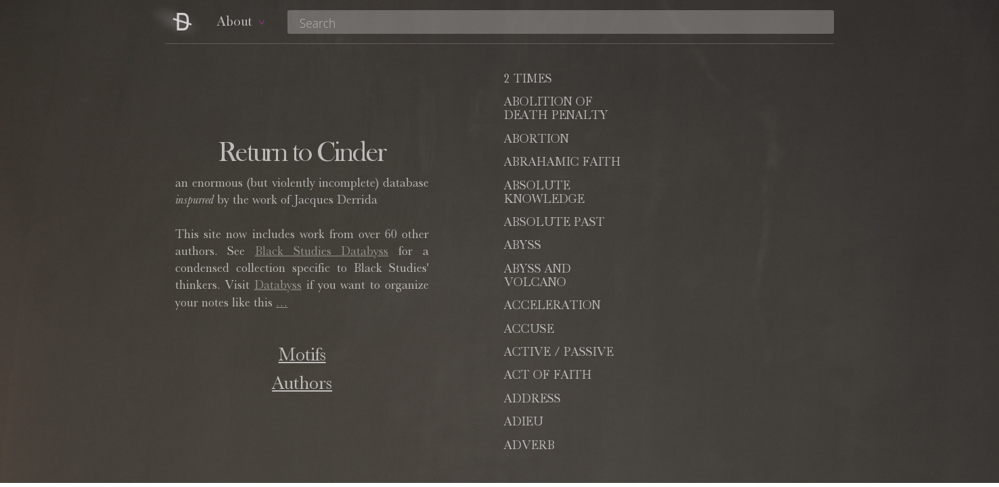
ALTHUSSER (701, 413)
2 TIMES (528, 80)
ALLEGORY (537, 367)
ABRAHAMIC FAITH (722, 116)
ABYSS (522, 176)
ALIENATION (701, 344)
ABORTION (536, 116)
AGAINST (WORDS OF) (717, 313)
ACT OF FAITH (707, 237)
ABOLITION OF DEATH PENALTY (716, 86)
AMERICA (532, 436)
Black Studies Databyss (322, 252)
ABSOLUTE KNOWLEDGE (544, 147)
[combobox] (560, 21)
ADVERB (529, 283)
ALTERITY (535, 413)
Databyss (278, 286)
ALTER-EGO (699, 390)
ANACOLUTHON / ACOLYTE (718, 443)
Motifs (302, 356)
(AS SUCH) (560, 390)
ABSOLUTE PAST (714, 140)
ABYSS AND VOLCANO (697, 183)
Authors (302, 385)
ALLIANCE (694, 367)
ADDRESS (532, 260)
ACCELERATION (552, 214)
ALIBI (520, 344)
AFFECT (688, 283)
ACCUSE (689, 214)
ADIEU (683, 260)
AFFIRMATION (547, 306)
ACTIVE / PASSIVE (558, 237)
